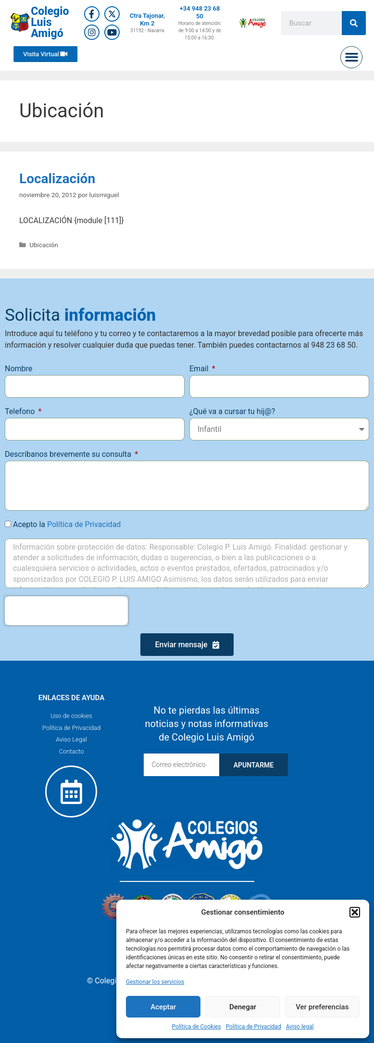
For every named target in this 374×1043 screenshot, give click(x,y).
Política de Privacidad (253, 1026)
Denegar (242, 1007)
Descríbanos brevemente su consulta (69, 454)
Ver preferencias (322, 1007)
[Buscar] (354, 23)
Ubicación (43, 245)
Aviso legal (300, 1026)
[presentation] (66, 610)
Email (200, 368)
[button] (355, 912)
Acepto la (67, 524)
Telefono (21, 411)
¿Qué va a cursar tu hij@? (232, 411)
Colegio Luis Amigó (50, 22)
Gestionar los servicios (155, 982)
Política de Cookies (196, 1026)
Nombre (18, 368)
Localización (57, 179)
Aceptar (163, 1007)
